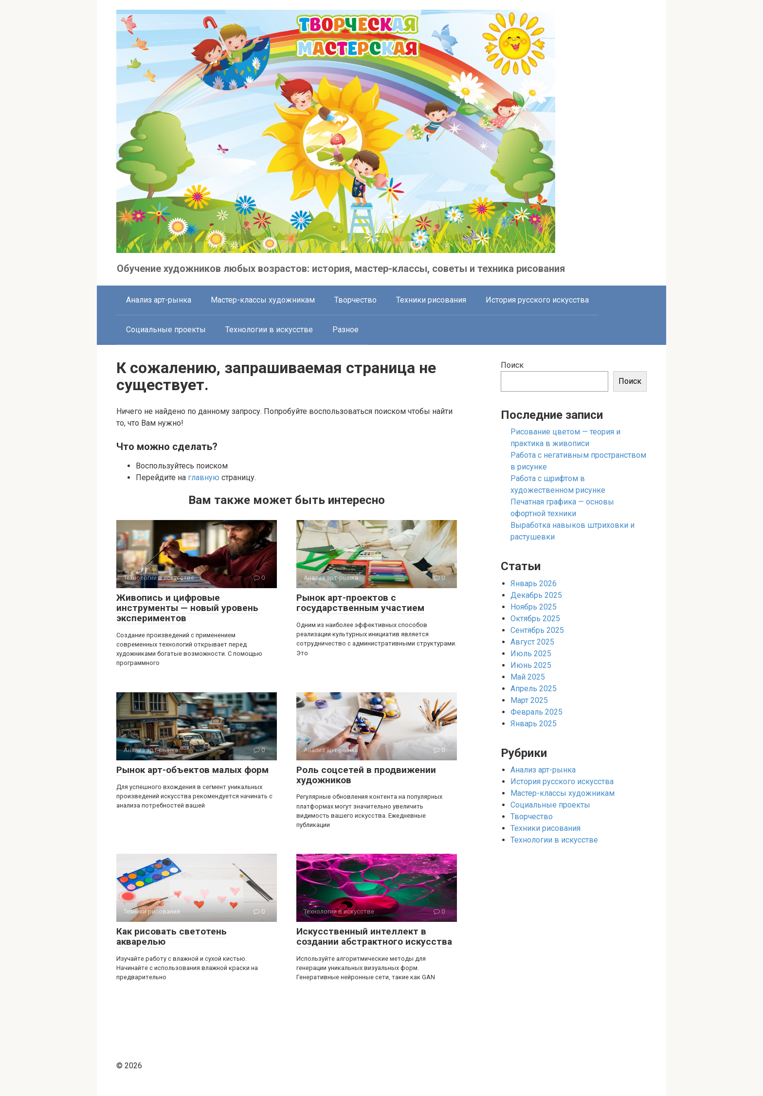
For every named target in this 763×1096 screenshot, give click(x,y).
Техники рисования (431, 300)
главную (203, 477)
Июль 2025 (530, 653)
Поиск (512, 365)
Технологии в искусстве (269, 329)
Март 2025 (529, 700)
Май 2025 (527, 677)
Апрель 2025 (533, 688)
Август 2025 (532, 642)
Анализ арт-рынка (158, 300)
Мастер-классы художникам (263, 300)
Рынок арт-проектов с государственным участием (360, 602)
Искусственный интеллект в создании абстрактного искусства (374, 936)
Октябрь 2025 (535, 618)
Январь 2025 (533, 723)
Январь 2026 (533, 583)
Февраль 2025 (536, 712)
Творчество (355, 300)
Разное (345, 329)
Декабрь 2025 (536, 595)
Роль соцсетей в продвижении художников (366, 775)
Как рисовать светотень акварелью (171, 936)
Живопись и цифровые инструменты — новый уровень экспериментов (187, 608)
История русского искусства (537, 300)
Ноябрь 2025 (533, 606)
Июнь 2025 (530, 665)
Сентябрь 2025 (537, 630)
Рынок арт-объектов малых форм (192, 769)
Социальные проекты (166, 329)
